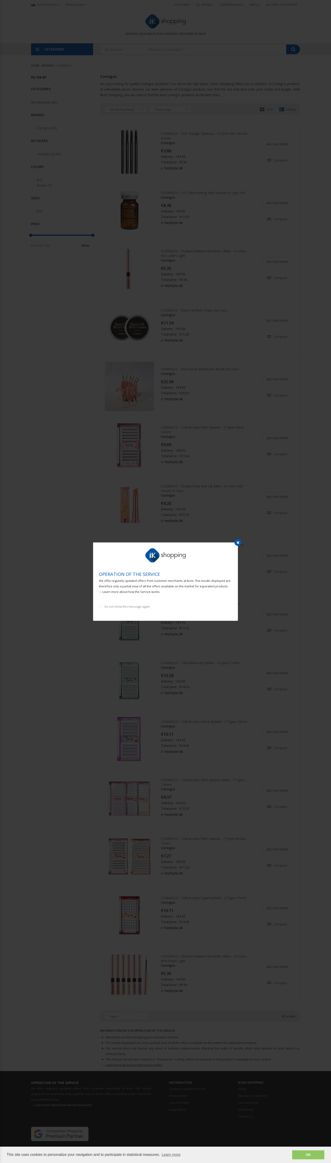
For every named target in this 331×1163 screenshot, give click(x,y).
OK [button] (308, 1155)
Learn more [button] (171, 1155)
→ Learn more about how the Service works (129, 592)
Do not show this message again (127, 606)
